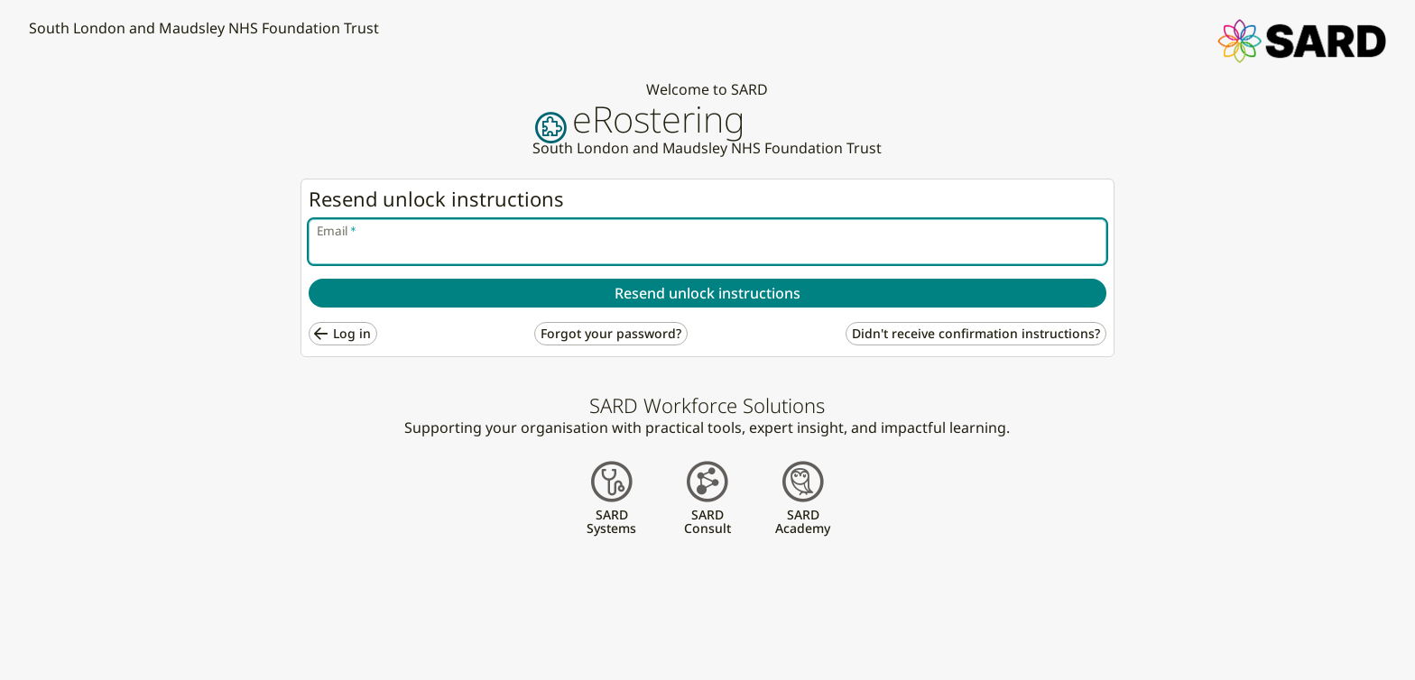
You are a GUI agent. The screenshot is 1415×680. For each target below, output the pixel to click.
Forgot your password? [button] (611, 333)
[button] (1301, 40)
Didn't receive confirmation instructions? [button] (976, 333)
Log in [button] (352, 333)
